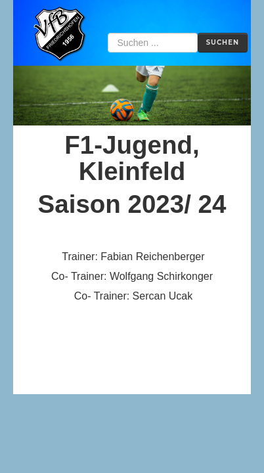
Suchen (222, 42)
